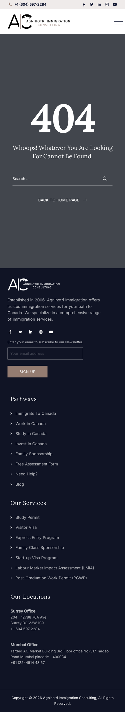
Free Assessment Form (37, 463)
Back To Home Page (59, 200)
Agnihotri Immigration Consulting (69, 698)
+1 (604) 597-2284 (27, 4)
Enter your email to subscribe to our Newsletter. (45, 349)
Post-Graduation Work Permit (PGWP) (51, 577)
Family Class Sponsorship (40, 547)
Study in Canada (31, 433)
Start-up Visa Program (37, 557)
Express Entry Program (37, 537)
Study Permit (28, 517)
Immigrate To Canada (36, 413)
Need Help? (27, 473)
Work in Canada (31, 423)
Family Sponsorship (34, 453)
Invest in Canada (31, 443)
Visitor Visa (26, 527)
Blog (20, 484)
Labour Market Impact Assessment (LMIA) (55, 567)
